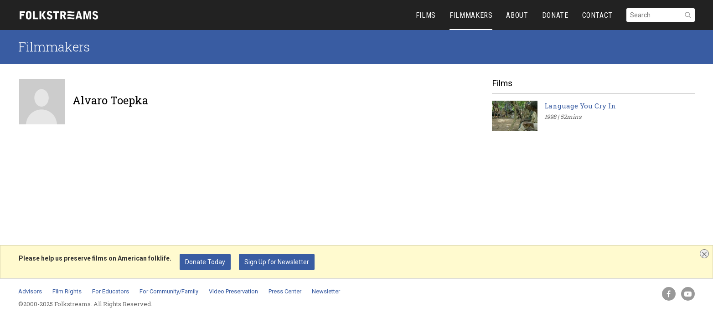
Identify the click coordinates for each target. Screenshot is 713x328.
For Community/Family (169, 291)
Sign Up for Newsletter (276, 262)
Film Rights (67, 291)
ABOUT (517, 15)
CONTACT (597, 15)
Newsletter (326, 291)
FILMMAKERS (471, 15)
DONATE (555, 15)
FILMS (426, 15)
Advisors (30, 291)
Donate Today (205, 262)
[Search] (660, 15)
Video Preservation (233, 291)
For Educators (110, 291)
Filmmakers (54, 46)
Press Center (285, 291)
